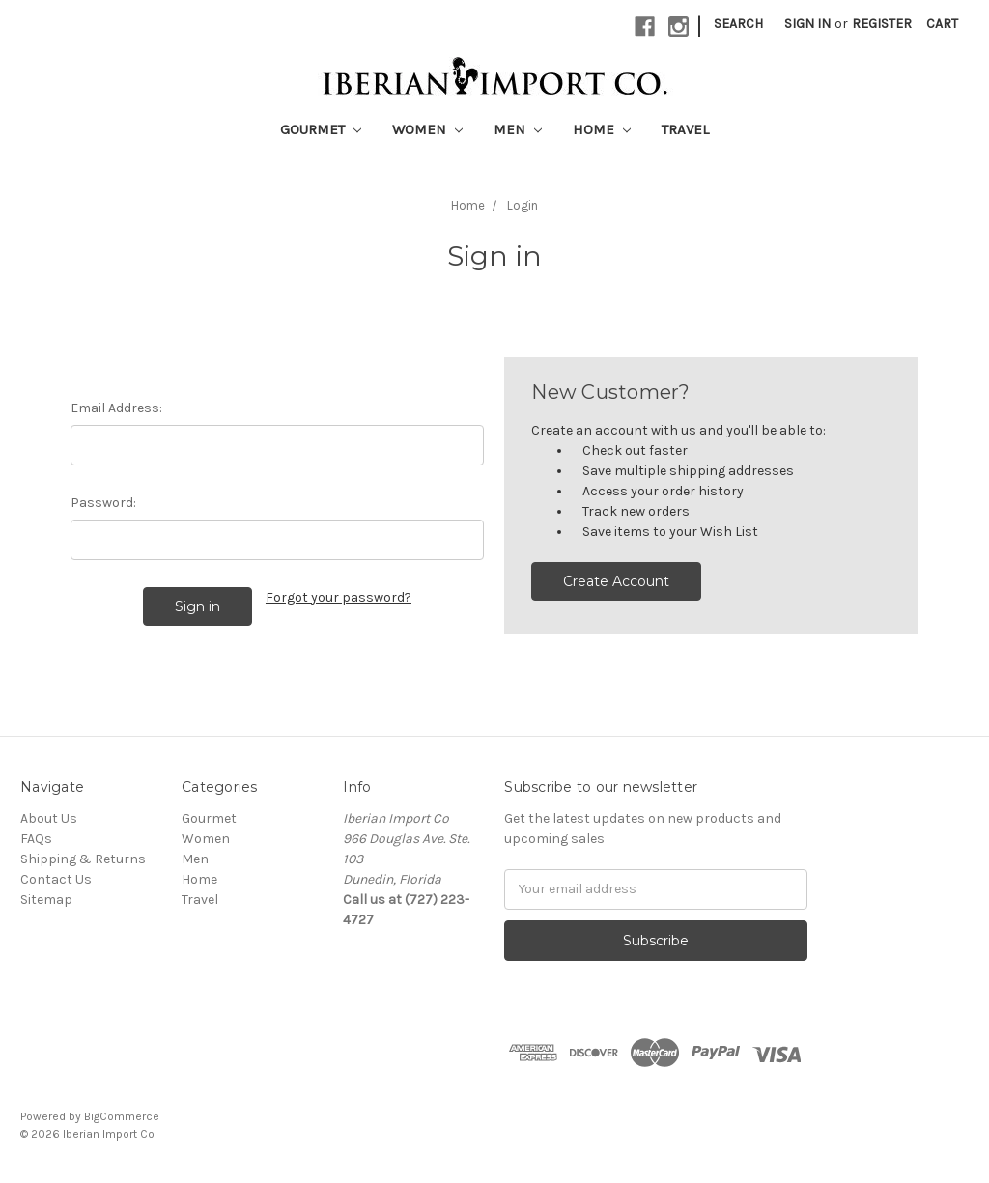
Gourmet (320, 129)
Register (882, 23)
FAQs (36, 839)
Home (602, 129)
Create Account (616, 581)
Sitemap (46, 899)
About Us (48, 818)
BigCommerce (121, 1116)
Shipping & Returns (83, 859)
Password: (103, 502)
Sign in (807, 23)
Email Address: (116, 408)
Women (427, 129)
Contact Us (56, 879)
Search (738, 23)
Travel (685, 129)
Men (518, 129)
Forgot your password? (338, 597)
